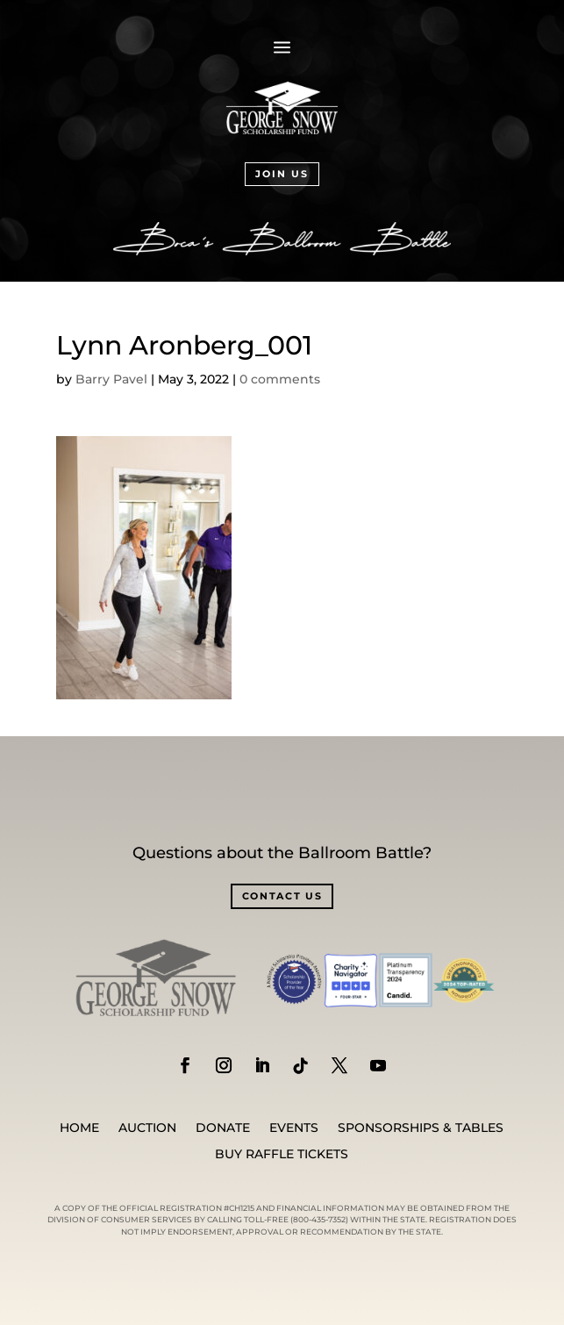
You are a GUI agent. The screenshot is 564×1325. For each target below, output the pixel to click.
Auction (147, 1128)
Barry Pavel (111, 379)
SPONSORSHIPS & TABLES (420, 1128)
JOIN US (282, 174)
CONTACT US (282, 896)
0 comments (279, 379)
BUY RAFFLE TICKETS (281, 1155)
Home (79, 1128)
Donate (223, 1128)
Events (293, 1128)
